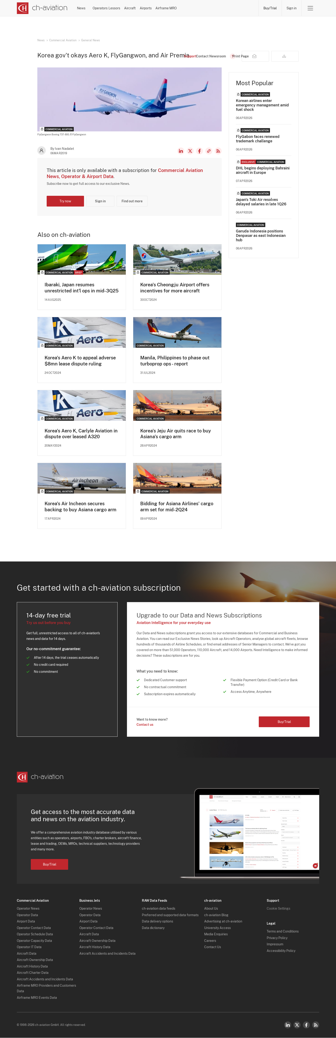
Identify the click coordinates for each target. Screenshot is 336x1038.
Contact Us (212, 947)
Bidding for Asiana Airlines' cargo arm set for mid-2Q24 (176, 507)
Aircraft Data (26, 954)
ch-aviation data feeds (158, 909)
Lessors (151, 8)
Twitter (297, 1025)
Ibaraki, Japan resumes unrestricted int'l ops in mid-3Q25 (82, 288)
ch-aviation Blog (216, 915)
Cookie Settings (278, 909)
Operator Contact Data (34, 928)
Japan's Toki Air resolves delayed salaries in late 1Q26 (261, 201)
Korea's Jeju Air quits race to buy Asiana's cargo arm (175, 434)
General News (90, 40)
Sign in (292, 8)
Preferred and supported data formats (170, 915)
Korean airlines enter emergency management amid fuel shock (262, 105)
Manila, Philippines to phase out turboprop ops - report (175, 361)
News (93, 8)
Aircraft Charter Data (33, 973)
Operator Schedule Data (35, 934)
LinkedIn (180, 150)
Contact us (144, 725)
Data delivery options (157, 922)
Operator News (28, 909)
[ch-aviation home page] (42, 8)
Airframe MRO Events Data (37, 998)
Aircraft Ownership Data (35, 960)
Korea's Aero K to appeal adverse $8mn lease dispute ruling (80, 361)
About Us (211, 909)
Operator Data (27, 915)
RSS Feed (218, 150)
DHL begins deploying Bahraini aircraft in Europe (263, 170)
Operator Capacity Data (34, 941)
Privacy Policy (277, 938)
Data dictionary (153, 928)
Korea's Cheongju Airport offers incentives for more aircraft (174, 288)
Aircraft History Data (32, 966)
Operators (121, 8)
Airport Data (26, 922)
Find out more (132, 201)
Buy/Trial (270, 8)
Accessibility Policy (281, 951)
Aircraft (179, 8)
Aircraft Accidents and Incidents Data (45, 979)
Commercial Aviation (63, 40)
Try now (65, 201)
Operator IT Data (29, 947)
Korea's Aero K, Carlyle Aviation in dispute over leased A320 (81, 434)
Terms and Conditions (283, 932)
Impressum (275, 945)
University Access (217, 928)
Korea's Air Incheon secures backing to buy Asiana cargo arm (80, 507)
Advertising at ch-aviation (223, 922)
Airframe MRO (239, 8)
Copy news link (208, 150)
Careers (210, 941)
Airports (207, 8)
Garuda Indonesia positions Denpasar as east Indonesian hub (261, 235)
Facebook (199, 150)
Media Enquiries (216, 934)
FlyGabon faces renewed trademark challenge (258, 138)
